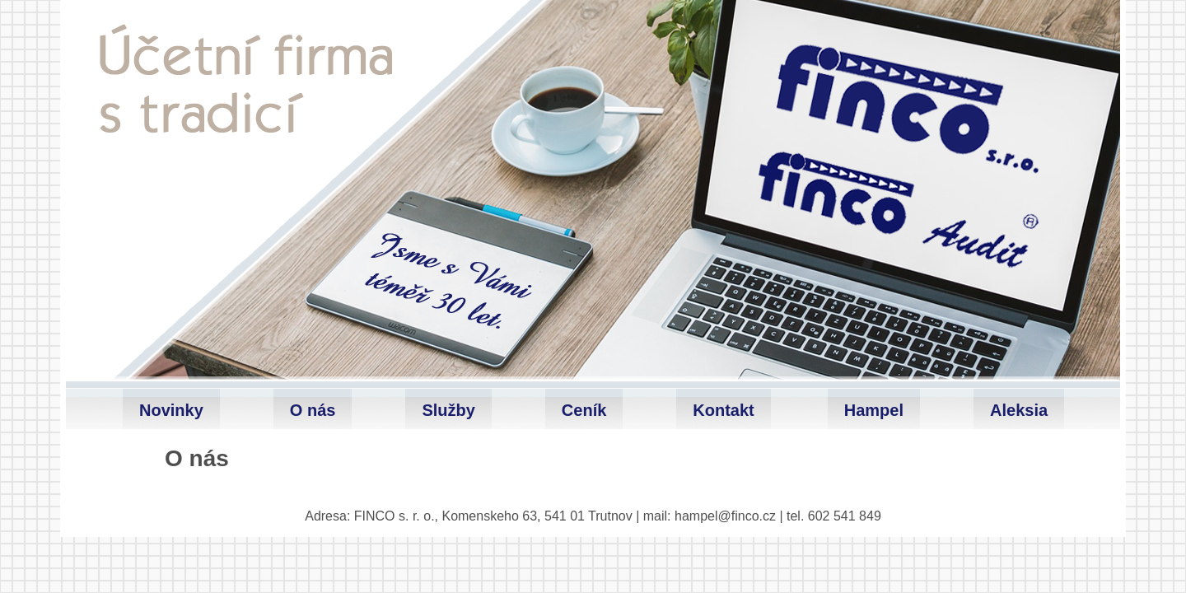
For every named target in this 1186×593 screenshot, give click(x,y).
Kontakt (723, 410)
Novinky (171, 410)
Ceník (584, 410)
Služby (448, 410)
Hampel (874, 410)
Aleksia (1019, 410)
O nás (313, 410)
